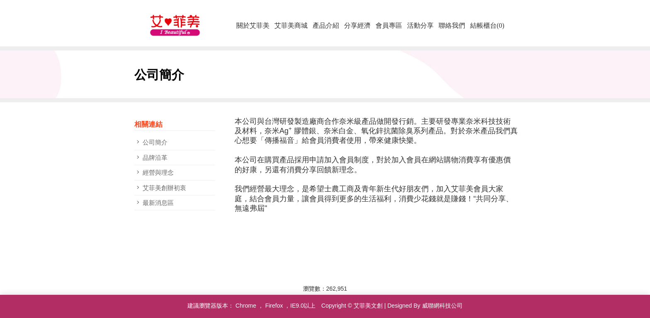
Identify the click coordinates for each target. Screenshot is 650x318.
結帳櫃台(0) (487, 25)
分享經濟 (357, 25)
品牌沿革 (155, 157)
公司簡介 (155, 142)
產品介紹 (326, 25)
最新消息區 (158, 202)
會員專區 (389, 25)
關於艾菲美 (252, 25)
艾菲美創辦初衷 (164, 187)
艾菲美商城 (291, 25)
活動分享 (420, 25)
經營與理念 (158, 172)
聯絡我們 (452, 25)
